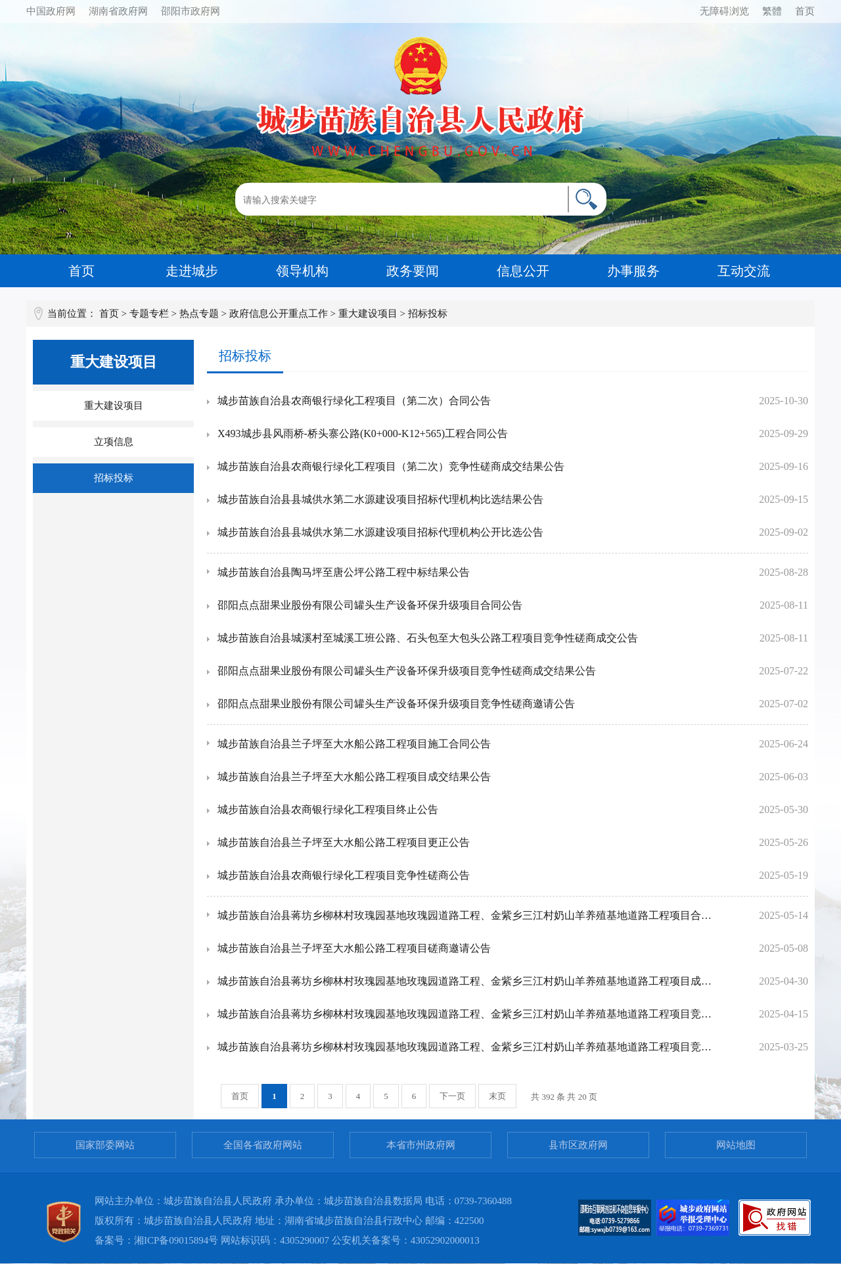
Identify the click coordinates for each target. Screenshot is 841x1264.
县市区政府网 (578, 1145)
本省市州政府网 (420, 1145)
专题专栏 (149, 313)
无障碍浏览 (724, 11)
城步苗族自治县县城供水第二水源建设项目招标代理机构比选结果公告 (380, 499)
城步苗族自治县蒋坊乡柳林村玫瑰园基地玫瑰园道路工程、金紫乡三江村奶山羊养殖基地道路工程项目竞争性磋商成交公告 (464, 1013)
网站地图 (736, 1145)
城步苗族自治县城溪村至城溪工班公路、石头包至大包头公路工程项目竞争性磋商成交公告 (427, 638)
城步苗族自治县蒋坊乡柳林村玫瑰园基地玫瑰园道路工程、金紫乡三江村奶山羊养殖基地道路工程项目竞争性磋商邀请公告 (464, 1046)
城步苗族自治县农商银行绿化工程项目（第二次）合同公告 (354, 400)
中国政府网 (51, 11)
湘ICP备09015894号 (176, 1240)
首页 (805, 11)
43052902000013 (445, 1240)
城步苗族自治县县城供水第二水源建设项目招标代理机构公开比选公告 (380, 532)
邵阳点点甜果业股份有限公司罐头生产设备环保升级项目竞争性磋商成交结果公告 (406, 670)
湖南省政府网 (118, 11)
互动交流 (743, 271)
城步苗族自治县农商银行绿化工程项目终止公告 (327, 809)
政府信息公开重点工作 (278, 313)
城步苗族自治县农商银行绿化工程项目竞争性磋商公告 (343, 875)
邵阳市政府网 (190, 11)
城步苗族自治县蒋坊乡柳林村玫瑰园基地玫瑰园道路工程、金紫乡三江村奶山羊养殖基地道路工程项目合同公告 (464, 915)
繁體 (772, 11)
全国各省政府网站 (262, 1145)
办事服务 (633, 271)
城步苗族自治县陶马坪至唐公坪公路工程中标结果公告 (343, 572)
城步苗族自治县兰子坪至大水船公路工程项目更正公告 (343, 842)
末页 (497, 1096)
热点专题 (199, 313)
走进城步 (192, 271)
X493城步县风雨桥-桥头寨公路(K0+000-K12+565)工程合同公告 (362, 433)
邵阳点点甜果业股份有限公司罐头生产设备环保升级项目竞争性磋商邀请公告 (396, 703)
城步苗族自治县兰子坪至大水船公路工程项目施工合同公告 (354, 743)
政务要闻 (412, 271)
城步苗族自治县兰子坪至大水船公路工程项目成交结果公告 (354, 776)
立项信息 (113, 441)
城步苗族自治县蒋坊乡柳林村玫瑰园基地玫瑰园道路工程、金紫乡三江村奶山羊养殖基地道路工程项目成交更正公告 (464, 981)
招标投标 (113, 478)
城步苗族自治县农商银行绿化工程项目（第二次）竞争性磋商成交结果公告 (390, 466)
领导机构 (302, 271)
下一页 (452, 1096)
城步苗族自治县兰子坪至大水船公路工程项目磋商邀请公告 (354, 948)
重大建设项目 (368, 313)
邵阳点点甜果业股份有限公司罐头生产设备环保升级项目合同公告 (369, 605)
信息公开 (523, 271)
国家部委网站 (105, 1145)
